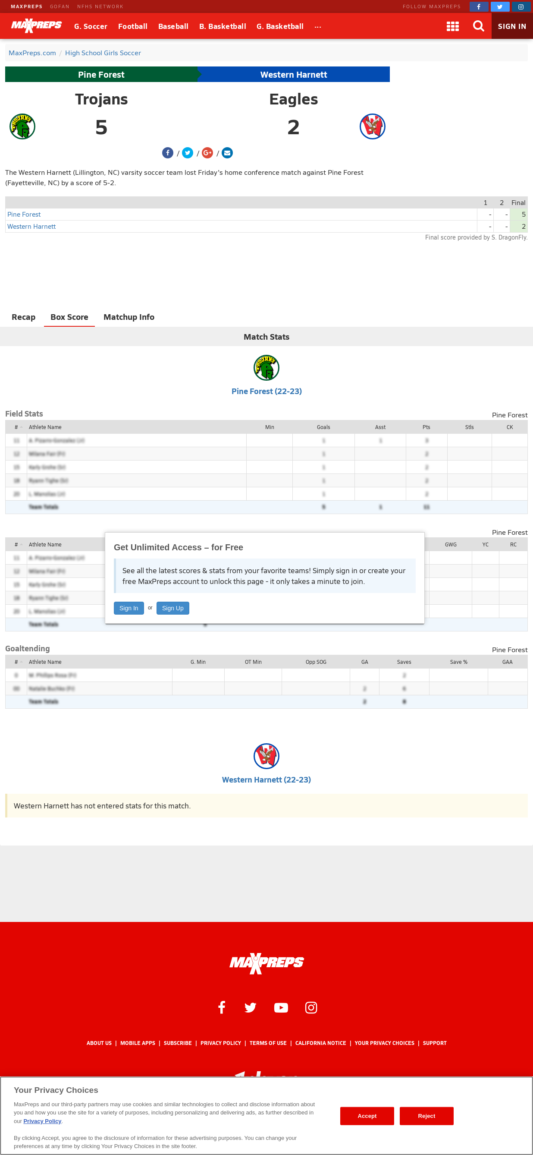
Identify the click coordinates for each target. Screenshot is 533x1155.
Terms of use (268, 1043)
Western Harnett (293, 74)
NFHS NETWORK (100, 6)
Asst (380, 426)
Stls (469, 426)
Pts (426, 426)
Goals (323, 426)
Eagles (293, 98)
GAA (507, 661)
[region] (266, 1115)
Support (435, 1043)
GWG (451, 544)
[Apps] (453, 26)
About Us (99, 1043)
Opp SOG (316, 661)
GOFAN (60, 6)
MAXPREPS (27, 6)
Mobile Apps (137, 1043)
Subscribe (178, 1043)
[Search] (479, 26)
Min (269, 426)
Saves (404, 661)
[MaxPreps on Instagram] (521, 7)
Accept (366, 1116)
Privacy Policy (221, 1043)
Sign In (128, 608)
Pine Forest (101, 74)
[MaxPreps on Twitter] (500, 7)
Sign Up (173, 608)
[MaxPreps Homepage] (266, 964)
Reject (427, 1116)
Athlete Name (45, 426)
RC (513, 544)
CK (510, 426)
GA (364, 661)
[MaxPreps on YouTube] (281, 1007)
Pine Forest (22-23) (267, 390)
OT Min (253, 661)
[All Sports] (318, 26)
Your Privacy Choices (384, 1043)
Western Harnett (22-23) (266, 779)
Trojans (101, 98)
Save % (458, 661)
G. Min (198, 661)
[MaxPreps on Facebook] (479, 7)
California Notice (320, 1043)
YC (486, 544)
